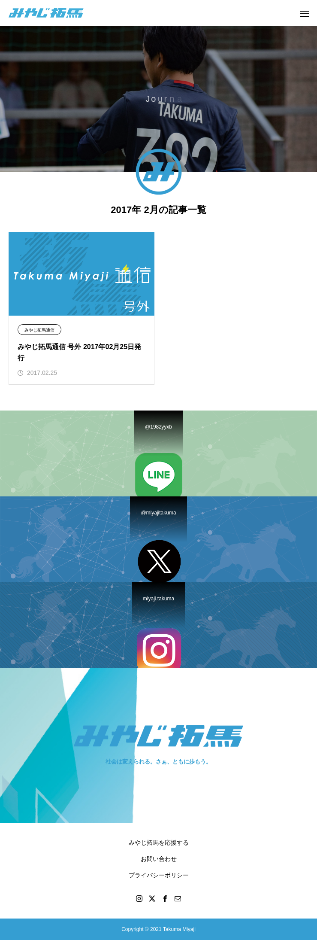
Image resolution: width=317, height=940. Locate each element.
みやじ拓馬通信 (39, 330)
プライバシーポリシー (159, 875)
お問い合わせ (159, 858)
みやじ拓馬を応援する (159, 842)
